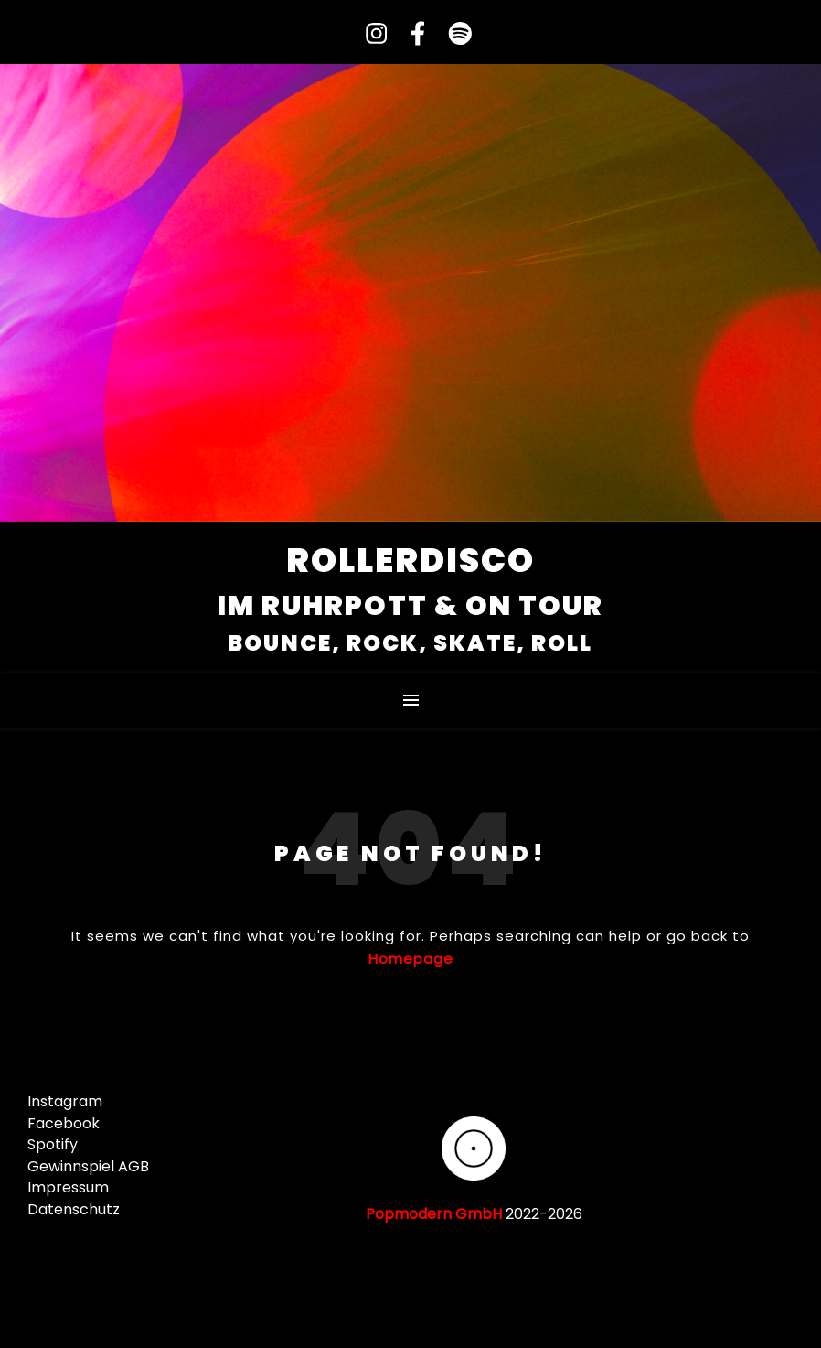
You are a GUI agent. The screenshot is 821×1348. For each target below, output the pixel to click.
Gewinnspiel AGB (88, 1166)
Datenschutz (73, 1209)
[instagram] (370, 34)
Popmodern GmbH (434, 1213)
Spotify (52, 1144)
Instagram (64, 1101)
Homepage (410, 958)
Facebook (63, 1123)
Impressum (68, 1187)
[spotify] (451, 34)
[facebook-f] (412, 34)
